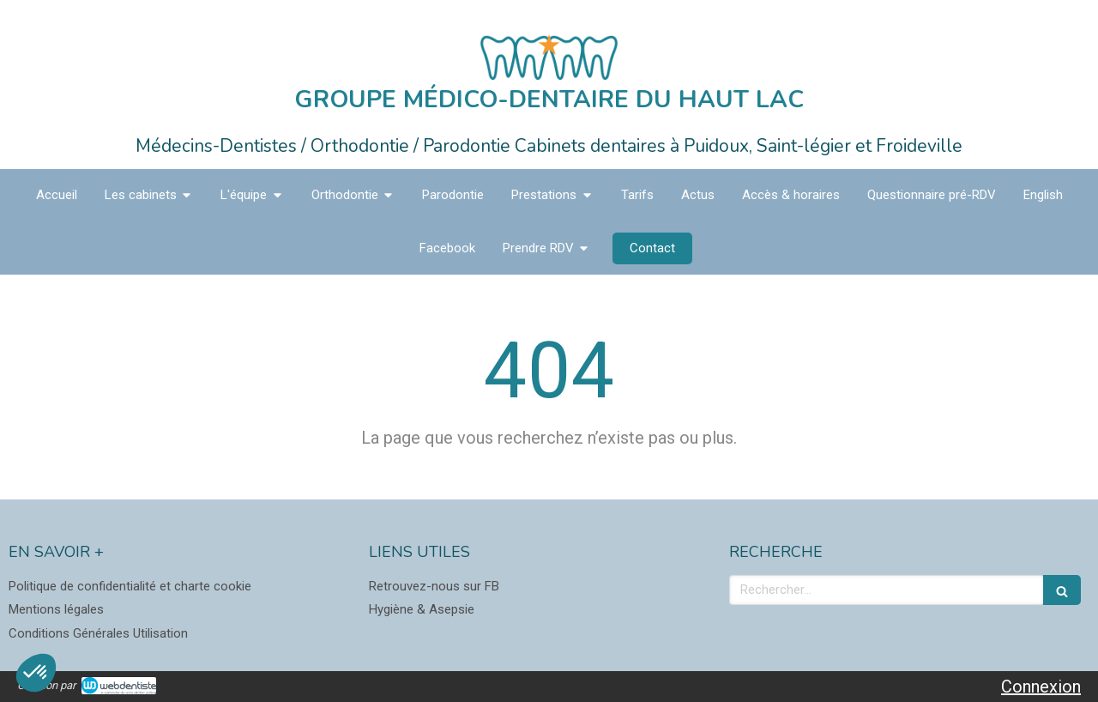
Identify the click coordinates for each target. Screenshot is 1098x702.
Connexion (1041, 686)
